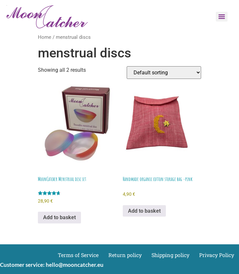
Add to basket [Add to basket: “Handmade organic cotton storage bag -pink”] (144, 211)
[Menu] (222, 17)
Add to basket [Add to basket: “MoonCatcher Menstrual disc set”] (59, 217)
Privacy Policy (216, 254)
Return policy (125, 254)
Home (44, 37)
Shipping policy (170, 254)
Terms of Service (78, 254)
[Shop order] (164, 72)
